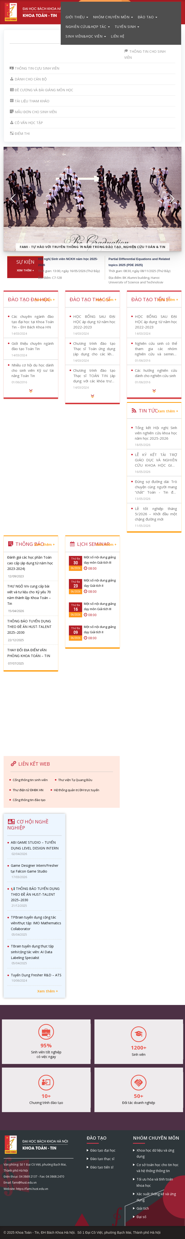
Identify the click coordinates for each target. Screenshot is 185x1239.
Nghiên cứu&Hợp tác (88, 26)
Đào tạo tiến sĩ (101, 1167)
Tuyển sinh (127, 26)
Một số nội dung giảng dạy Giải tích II (100, 583)
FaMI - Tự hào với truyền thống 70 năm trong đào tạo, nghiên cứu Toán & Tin (92, 247)
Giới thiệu (77, 17)
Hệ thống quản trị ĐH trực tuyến (76, 790)
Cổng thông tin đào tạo (29, 800)
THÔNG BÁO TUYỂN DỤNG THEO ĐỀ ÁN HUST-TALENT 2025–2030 (29, 627)
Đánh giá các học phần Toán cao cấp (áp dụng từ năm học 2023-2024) (30, 563)
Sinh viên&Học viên (86, 36)
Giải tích (143, 1208)
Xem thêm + (25, 270)
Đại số (141, 1216)
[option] (92, 199)
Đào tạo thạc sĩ (102, 1158)
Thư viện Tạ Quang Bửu (75, 780)
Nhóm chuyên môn (113, 17)
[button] (13, 199)
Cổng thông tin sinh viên (30, 780)
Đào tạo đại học (102, 1150)
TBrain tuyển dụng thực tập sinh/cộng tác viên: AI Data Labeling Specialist (32, 952)
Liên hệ (118, 36)
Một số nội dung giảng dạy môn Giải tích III (100, 560)
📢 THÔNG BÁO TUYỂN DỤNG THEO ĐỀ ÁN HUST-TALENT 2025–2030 (35, 894)
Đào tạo (147, 17)
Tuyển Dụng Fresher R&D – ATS (36, 975)
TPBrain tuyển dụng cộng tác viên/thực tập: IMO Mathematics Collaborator (36, 923)
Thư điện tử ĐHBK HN (28, 790)
